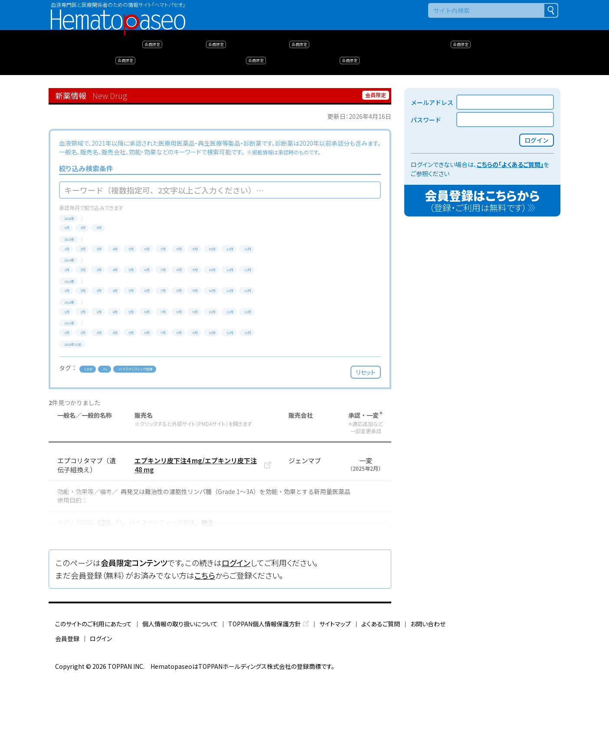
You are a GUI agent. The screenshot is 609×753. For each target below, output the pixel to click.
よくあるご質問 (380, 699)
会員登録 (67, 713)
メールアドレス (432, 102)
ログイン (236, 638)
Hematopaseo (118, 13)
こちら (204, 650)
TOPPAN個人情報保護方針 (264, 699)
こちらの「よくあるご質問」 (510, 164)
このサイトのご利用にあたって (93, 699)
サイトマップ (335, 699)
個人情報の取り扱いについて (180, 699)
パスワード (426, 120)
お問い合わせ (427, 699)
